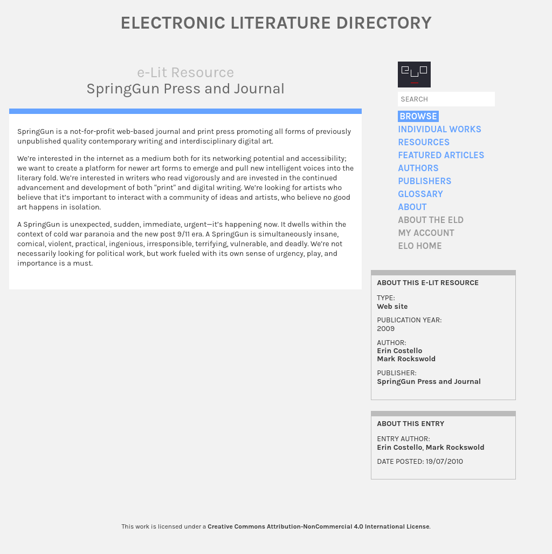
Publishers (424, 181)
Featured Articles (441, 155)
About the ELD (431, 220)
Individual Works (439, 129)
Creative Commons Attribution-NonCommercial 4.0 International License (318, 526)
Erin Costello (399, 350)
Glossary (420, 194)
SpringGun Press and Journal (429, 381)
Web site (392, 306)
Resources (424, 142)
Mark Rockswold (406, 358)
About (412, 207)
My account (426, 233)
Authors (418, 168)
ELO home (420, 246)
